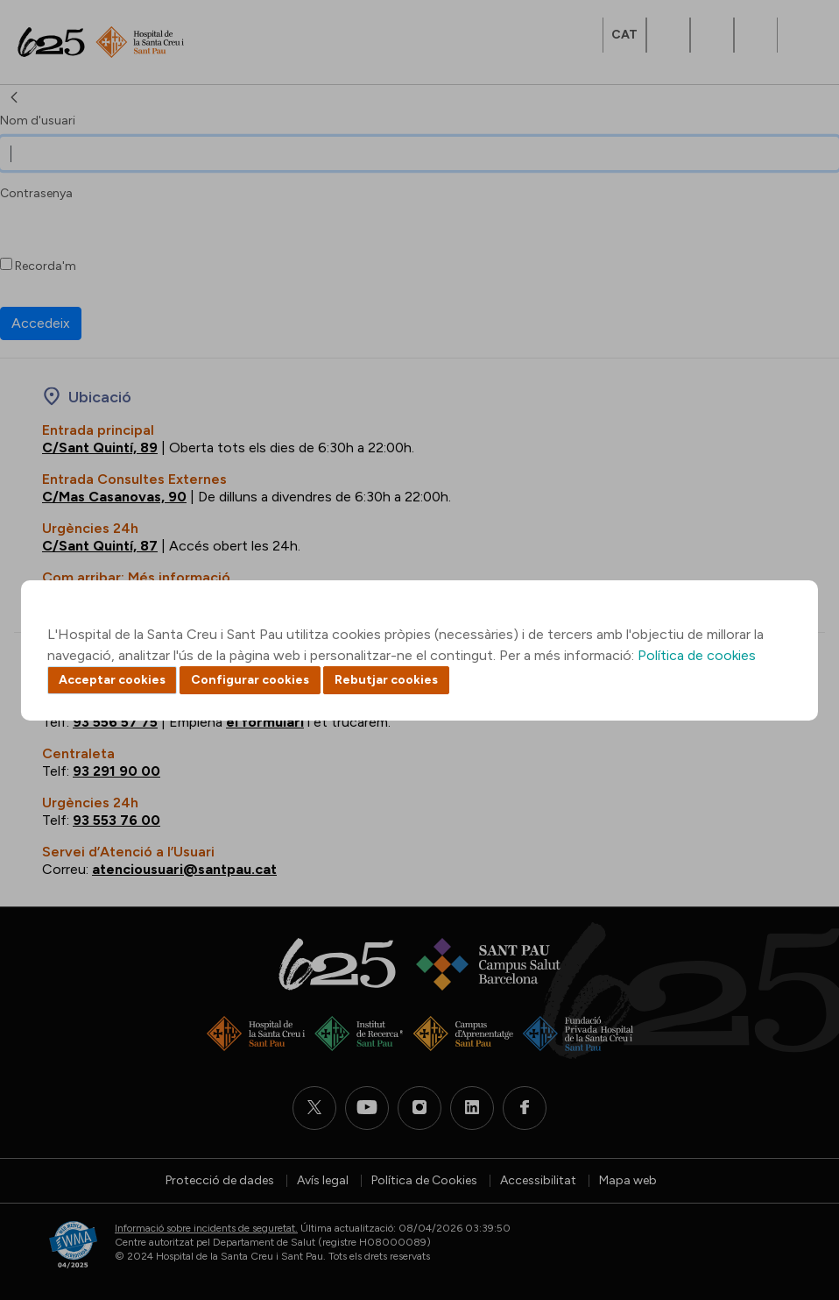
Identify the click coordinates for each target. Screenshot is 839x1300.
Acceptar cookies (112, 679)
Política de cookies (697, 655)
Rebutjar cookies (386, 679)
